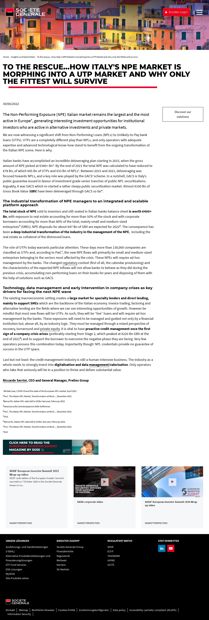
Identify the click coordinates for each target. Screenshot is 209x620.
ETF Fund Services (16, 564)
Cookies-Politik (66, 610)
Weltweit (62, 560)
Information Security (19, 614)
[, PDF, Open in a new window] (50, 447)
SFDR (110, 547)
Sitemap (23, 610)
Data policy (119, 610)
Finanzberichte (65, 551)
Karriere (61, 564)
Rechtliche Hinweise (43, 610)
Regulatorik (63, 556)
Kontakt (10, 610)
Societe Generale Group (70, 547)
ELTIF (110, 551)
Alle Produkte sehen (17, 578)
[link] (37, 497)
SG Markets (63, 569)
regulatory (70, 263)
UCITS (110, 564)
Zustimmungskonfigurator (94, 610)
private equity (50, 329)
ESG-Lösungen (14, 569)
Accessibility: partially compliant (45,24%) (152, 610)
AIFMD (111, 560)
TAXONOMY (113, 556)
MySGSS (10, 573)
